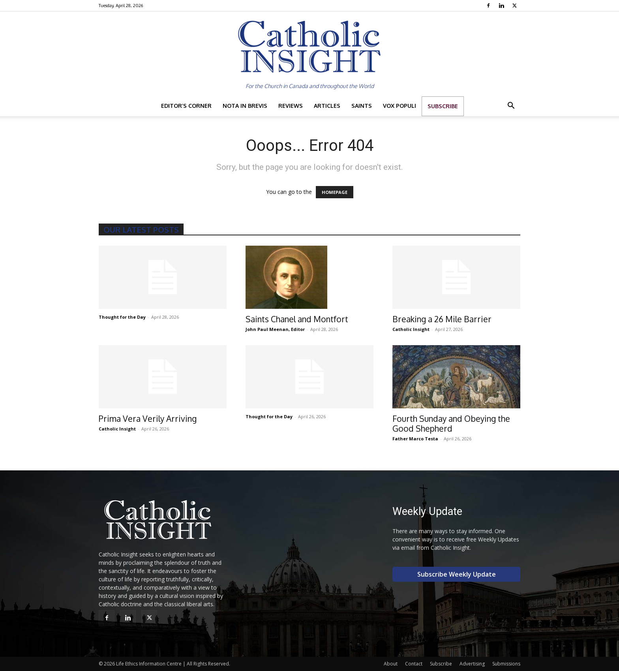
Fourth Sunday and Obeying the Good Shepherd (451, 423)
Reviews (290, 105)
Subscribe (443, 106)
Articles (327, 105)
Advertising (472, 663)
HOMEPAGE (334, 192)
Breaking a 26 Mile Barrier (441, 319)
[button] (510, 106)
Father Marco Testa (415, 439)
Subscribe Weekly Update (456, 574)
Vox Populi (399, 105)
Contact (413, 663)
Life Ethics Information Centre (149, 663)
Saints (361, 105)
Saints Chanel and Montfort (297, 319)
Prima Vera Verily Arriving (148, 418)
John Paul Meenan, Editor (275, 329)
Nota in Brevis (245, 105)
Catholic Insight (411, 329)
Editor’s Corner (186, 105)
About (391, 663)
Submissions (506, 663)
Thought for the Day (122, 317)
